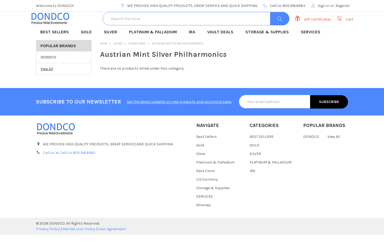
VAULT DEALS (222, 49)
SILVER (112, 49)
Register (342, 5)
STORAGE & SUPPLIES (268, 49)
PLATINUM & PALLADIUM (154, 49)
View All (47, 85)
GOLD (88, 49)
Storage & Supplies (213, 204)
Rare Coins (205, 187)
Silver (201, 170)
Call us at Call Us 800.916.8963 (69, 168)
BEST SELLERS (56, 49)
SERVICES (312, 49)
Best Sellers (206, 153)
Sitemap (203, 221)
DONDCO (48, 73)
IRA (194, 49)
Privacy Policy (48, 245)
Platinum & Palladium (215, 178)
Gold (200, 161)
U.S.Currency (207, 195)
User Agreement (112, 245)
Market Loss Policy (79, 245)
